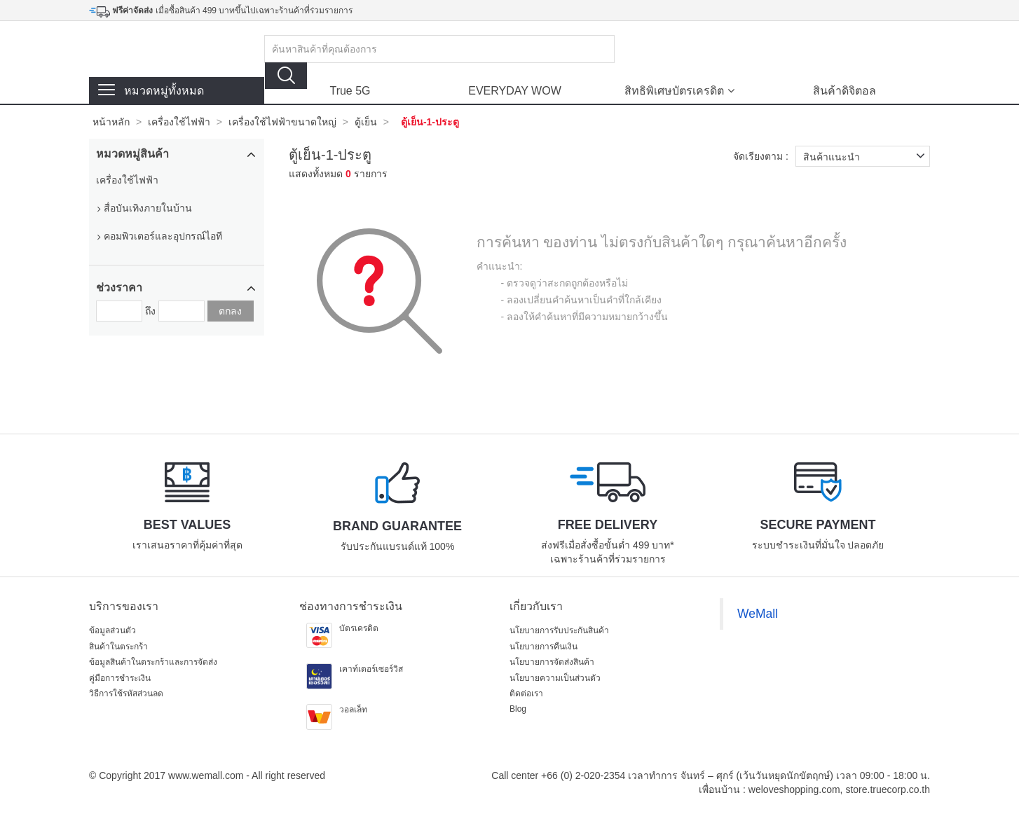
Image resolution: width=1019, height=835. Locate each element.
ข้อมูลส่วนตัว (112, 630)
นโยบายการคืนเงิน (543, 646)
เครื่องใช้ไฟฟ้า (179, 121)
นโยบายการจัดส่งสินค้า (552, 662)
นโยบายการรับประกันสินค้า (559, 630)
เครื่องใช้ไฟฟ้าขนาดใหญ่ (282, 121)
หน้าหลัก (111, 121)
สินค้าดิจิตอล (844, 91)
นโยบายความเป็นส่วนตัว (555, 678)
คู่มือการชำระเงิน (120, 678)
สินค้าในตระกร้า (118, 646)
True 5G (349, 91)
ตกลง (230, 311)
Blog (518, 709)
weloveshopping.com (794, 789)
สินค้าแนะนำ (866, 156)
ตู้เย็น (366, 121)
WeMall (757, 614)
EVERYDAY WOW (514, 91)
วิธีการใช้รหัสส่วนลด (126, 693)
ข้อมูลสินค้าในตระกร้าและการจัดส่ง (153, 662)
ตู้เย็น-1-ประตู (430, 121)
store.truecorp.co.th (887, 789)
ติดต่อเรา (526, 693)
